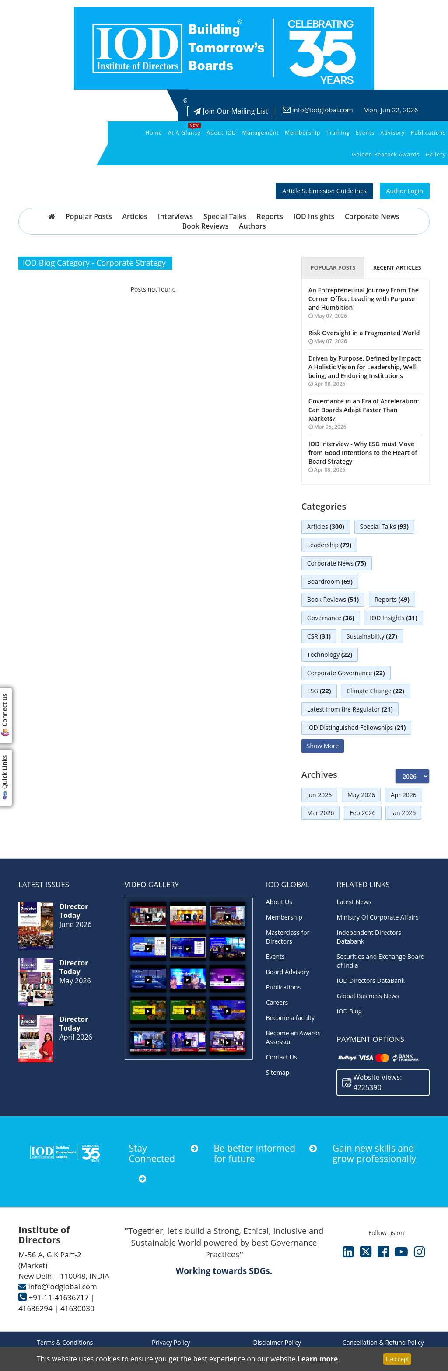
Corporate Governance (346, 673)
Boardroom (330, 581)
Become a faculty (290, 1017)
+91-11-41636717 (58, 1298)
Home (153, 132)
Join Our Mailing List (231, 111)
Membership (302, 132)
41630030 (77, 1308)
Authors (252, 226)
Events (365, 132)
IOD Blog (348, 1011)
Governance (330, 618)
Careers (277, 1002)
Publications (428, 132)
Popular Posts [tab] (332, 267)
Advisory (393, 132)
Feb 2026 (362, 813)
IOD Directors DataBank (370, 980)
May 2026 (361, 795)
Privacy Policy (171, 1342)
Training (338, 132)
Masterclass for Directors (287, 936)
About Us (279, 902)
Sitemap (277, 1072)
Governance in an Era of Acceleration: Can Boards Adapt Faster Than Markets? (363, 410)
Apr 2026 (403, 795)
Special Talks (224, 216)
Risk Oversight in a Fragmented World (364, 333)
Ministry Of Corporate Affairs (377, 917)
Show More (323, 746)
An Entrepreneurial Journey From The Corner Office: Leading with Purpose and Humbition (363, 299)
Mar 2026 (320, 813)
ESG (319, 691)
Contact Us (281, 1057)
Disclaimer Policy (277, 1342)
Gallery (436, 154)
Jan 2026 (404, 813)
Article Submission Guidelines (324, 191)
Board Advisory (287, 972)
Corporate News (372, 216)
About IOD (221, 132)
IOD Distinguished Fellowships (356, 728)
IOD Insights (313, 216)
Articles (134, 216)
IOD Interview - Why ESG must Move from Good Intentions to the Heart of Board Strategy (362, 452)
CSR (319, 636)
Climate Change (375, 691)
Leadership (329, 545)
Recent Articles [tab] (397, 267)
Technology (330, 655)
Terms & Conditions (65, 1342)
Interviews (175, 216)
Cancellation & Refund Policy (383, 1342)
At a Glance (184, 132)
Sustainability (371, 636)
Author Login (404, 191)
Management (260, 132)
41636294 (35, 1308)
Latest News (353, 902)
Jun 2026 (319, 795)
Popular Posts (89, 216)
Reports (270, 216)
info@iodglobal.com (322, 109)
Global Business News (367, 996)
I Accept (397, 1359)
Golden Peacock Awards (386, 154)
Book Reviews (205, 226)
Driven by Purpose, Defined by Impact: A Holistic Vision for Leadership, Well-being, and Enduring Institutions (365, 367)
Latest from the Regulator (350, 710)
